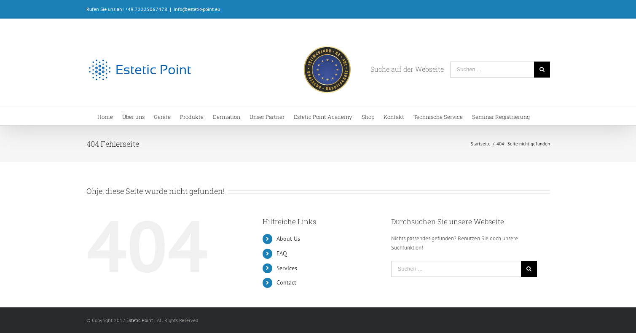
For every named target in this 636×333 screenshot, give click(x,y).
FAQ (281, 253)
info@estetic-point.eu (197, 9)
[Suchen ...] (492, 70)
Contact (286, 282)
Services (286, 268)
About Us (288, 238)
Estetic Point (139, 320)
